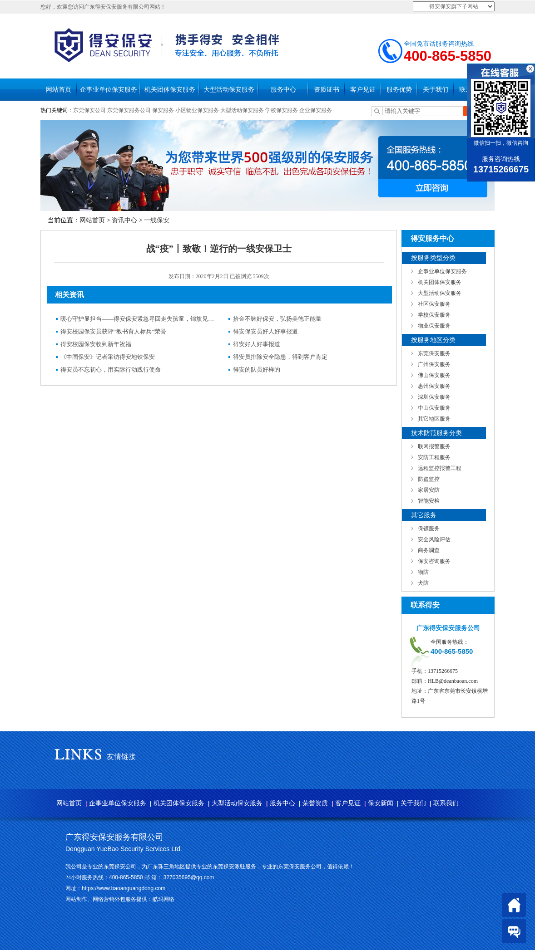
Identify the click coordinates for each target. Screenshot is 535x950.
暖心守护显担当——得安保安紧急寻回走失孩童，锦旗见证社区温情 (137, 318)
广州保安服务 (434, 364)
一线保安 (156, 220)
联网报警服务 (434, 446)
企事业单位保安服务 (108, 89)
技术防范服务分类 (436, 433)
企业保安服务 (315, 110)
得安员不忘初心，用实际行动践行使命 (110, 369)
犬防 (423, 583)
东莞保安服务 (434, 353)
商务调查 (429, 550)
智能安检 (429, 501)
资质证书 (326, 89)
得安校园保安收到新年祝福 (95, 344)
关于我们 (435, 89)
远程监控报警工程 (439, 468)
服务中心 (283, 89)
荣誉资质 (315, 803)
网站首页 (58, 89)
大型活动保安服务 (228, 89)
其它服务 (423, 515)
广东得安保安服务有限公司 (114, 837)
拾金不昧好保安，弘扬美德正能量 (277, 318)
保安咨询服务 (434, 561)
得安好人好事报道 (256, 344)
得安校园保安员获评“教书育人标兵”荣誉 (113, 331)
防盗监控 (429, 479)
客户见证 (363, 89)
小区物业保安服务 (197, 110)
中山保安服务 (434, 408)
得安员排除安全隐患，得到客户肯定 (280, 356)
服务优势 (399, 89)
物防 (423, 572)
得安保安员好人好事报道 (265, 331)
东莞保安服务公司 (129, 110)
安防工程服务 (434, 457)
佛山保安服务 (434, 375)
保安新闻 (380, 803)
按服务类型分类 (433, 258)
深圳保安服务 (434, 397)
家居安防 (429, 490)
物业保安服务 (434, 325)
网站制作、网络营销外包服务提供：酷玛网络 (119, 899)
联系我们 (446, 803)
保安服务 (163, 110)
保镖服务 (429, 528)
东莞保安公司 (89, 110)
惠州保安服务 (434, 386)
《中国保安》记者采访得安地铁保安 (107, 356)
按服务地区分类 (433, 340)
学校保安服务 (281, 110)
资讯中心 (124, 220)
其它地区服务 (434, 418)
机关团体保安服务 (169, 89)
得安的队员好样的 (256, 369)
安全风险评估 (434, 539)
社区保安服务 (434, 304)
